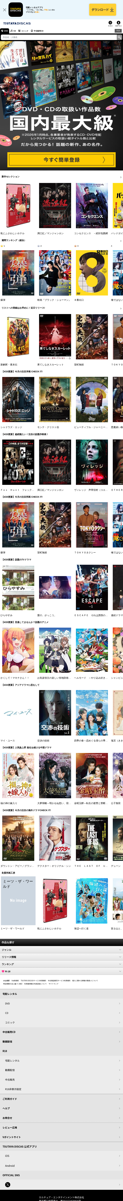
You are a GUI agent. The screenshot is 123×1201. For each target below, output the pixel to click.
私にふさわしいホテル (12, 233)
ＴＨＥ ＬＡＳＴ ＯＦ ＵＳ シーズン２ (98, 866)
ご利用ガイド (10, 1099)
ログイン (118, 26)
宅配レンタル (12, 1061)
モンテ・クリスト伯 (48, 427)
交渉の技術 (43, 741)
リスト (110, 26)
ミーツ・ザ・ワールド (12, 929)
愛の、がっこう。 (47, 615)
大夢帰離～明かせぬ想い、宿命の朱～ (57, 803)
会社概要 (6, 981)
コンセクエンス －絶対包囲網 (91, 233)
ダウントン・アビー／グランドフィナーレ (23, 866)
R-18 (61, 971)
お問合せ (7, 1118)
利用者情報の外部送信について (35, 984)
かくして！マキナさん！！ (14, 678)
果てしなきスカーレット (50, 365)
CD (15, 31)
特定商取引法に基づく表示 (12, 984)
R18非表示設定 (13, 1089)
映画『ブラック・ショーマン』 (54, 300)
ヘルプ (6, 1108)
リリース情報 (61, 957)
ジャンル (61, 950)
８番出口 (79, 300)
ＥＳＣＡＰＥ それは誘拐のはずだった (95, 615)
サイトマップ (53, 984)
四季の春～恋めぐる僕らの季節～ (92, 741)
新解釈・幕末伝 (8, 365)
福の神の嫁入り (8, 803)
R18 (118, 31)
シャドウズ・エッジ (11, 427)
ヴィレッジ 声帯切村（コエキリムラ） (95, 490)
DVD (6, 31)
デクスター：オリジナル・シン (54, 866)
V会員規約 (15, 981)
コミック (25, 31)
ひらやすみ (6, 615)
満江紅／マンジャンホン (50, 233)
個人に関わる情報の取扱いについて (85, 981)
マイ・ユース (7, 741)
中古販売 (10, 1080)
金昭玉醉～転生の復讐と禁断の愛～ (93, 803)
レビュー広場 (10, 1127)
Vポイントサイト (12, 1137)
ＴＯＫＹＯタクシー (85, 553)
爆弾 (2, 300)
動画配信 (7, 1041)
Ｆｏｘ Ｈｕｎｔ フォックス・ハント (22, 490)
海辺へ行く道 (81, 929)
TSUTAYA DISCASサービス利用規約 (33, 981)
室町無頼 (79, 365)
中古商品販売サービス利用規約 (59, 981)
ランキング (61, 964)
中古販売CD (39, 31)
